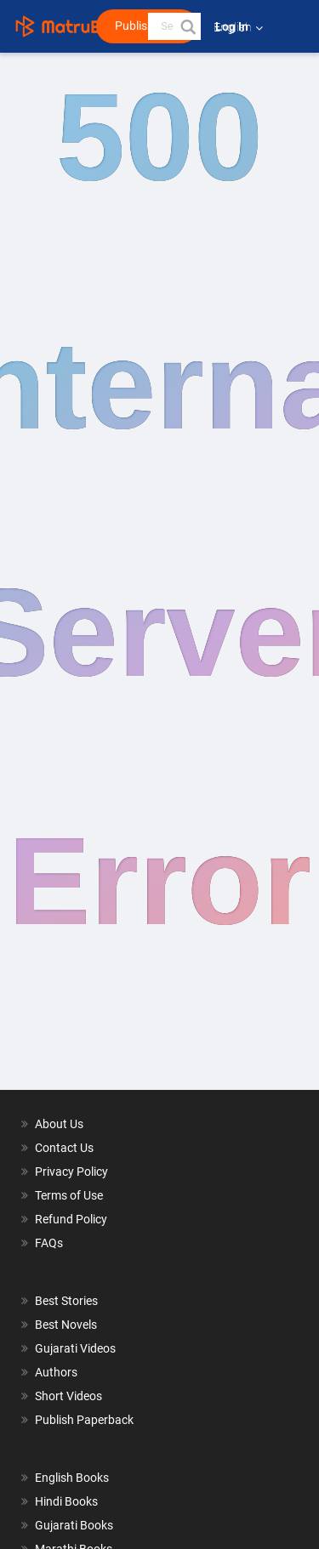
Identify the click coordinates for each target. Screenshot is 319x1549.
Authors (56, 1372)
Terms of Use (69, 1195)
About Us (59, 1124)
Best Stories (66, 1301)
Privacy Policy (71, 1171)
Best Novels (66, 1324)
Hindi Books (66, 1501)
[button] (187, 26)
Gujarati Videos (75, 1348)
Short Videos (68, 1396)
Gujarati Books (74, 1525)
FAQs (49, 1243)
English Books (72, 1477)
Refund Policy (71, 1219)
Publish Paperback (84, 1420)
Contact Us (64, 1148)
